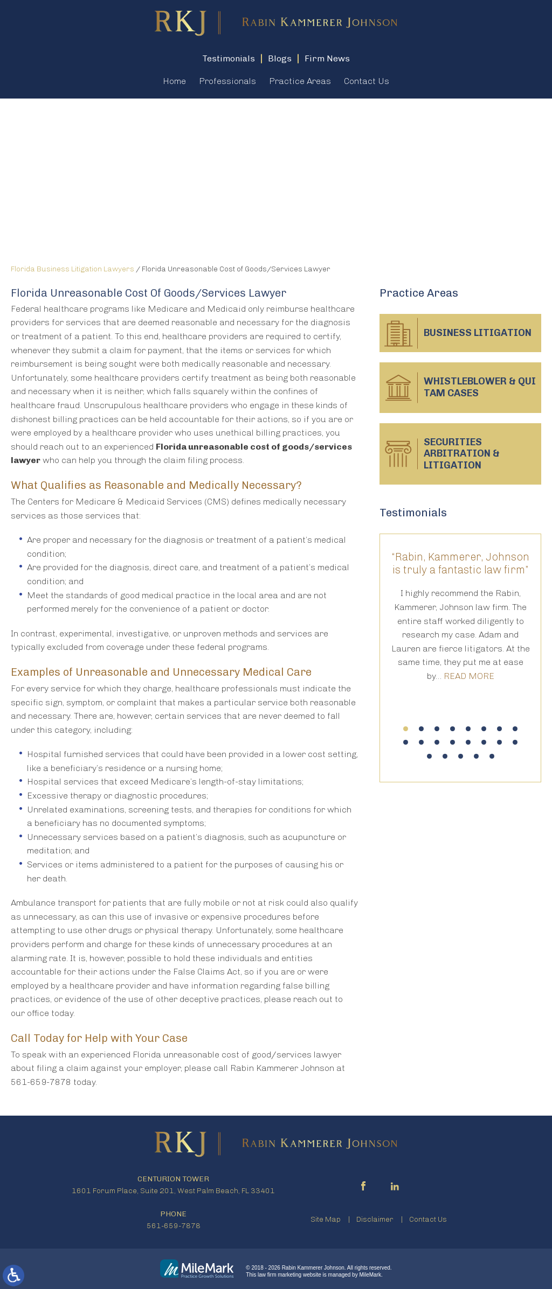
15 (499, 742)
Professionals (227, 81)
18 (445, 756)
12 (452, 742)
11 (436, 742)
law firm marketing (279, 1275)
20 (476, 756)
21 (491, 756)
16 (515, 742)
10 (421, 742)
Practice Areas (300, 81)
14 (483, 742)
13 (468, 742)
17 (429, 756)
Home (174, 81)
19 (460, 756)
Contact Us (366, 81)
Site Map (325, 1219)
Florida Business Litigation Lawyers (72, 269)
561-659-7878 (174, 1225)
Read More (469, 676)
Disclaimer (375, 1219)
